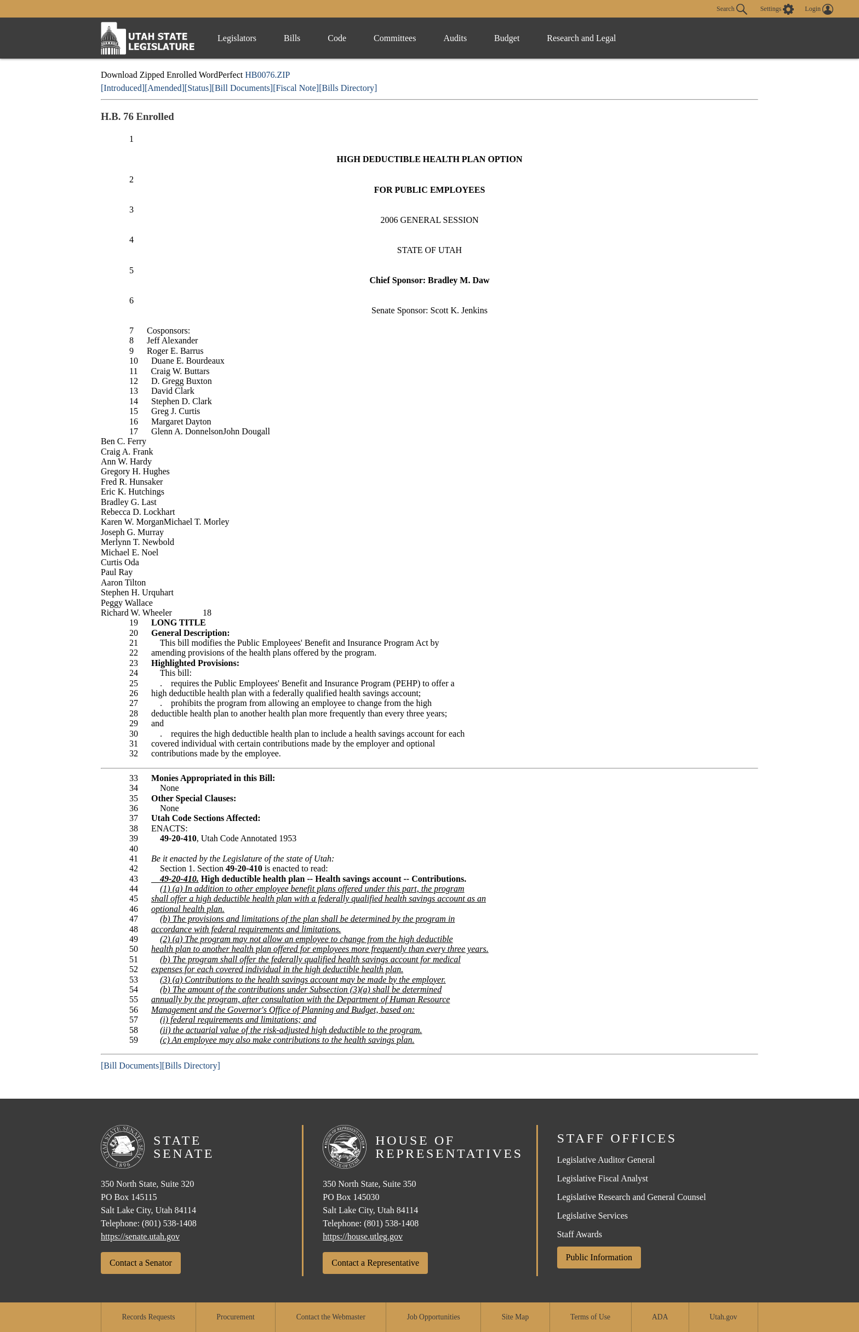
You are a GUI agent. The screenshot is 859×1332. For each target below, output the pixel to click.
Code (337, 38)
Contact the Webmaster (330, 1317)
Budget (506, 38)
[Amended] (165, 88)
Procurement (235, 1317)
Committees (395, 38)
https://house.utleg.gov (363, 1236)
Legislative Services (592, 1215)
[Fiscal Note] (296, 88)
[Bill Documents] (242, 88)
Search (732, 9)
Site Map (515, 1317)
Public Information (599, 1257)
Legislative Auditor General (606, 1159)
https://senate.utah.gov (140, 1236)
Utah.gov (723, 1317)
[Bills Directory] (348, 88)
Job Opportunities (433, 1317)
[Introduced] (123, 88)
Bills (292, 38)
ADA (660, 1317)
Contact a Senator (141, 1262)
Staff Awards (579, 1234)
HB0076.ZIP (267, 74)
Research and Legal (581, 38)
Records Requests (148, 1317)
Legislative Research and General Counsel (631, 1197)
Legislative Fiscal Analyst (602, 1178)
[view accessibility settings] (777, 9)
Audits (455, 38)
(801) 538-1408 (169, 1223)
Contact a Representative (375, 1262)
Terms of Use (590, 1317)
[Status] (198, 88)
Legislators (236, 38)
